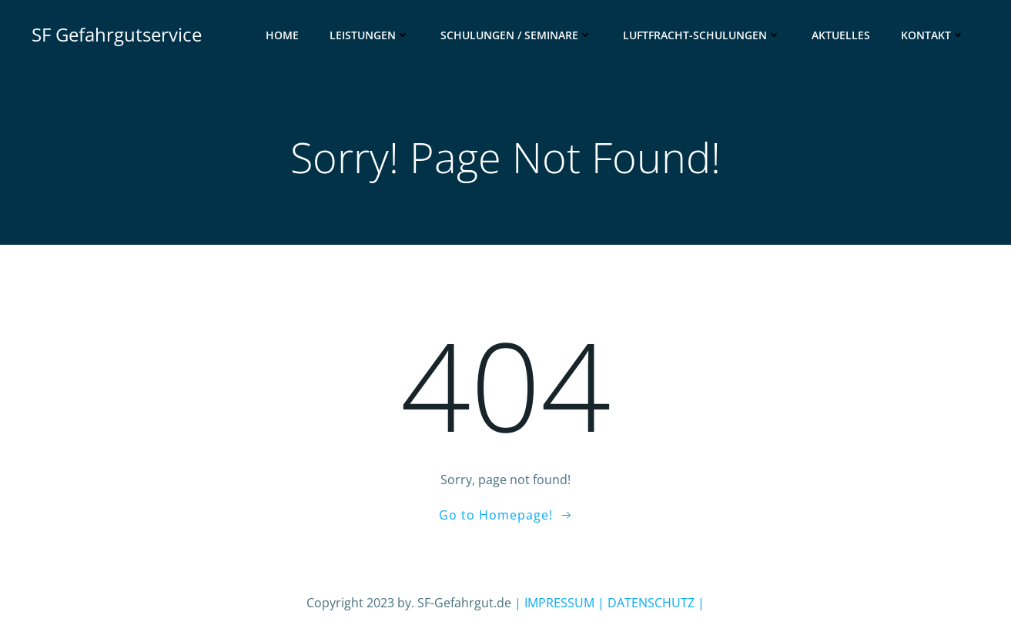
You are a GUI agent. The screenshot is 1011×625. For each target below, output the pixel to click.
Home (282, 35)
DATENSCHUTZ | (654, 602)
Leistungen (370, 35)
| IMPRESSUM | (559, 602)
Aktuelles (841, 35)
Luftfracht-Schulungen (702, 35)
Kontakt (933, 35)
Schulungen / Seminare (516, 35)
